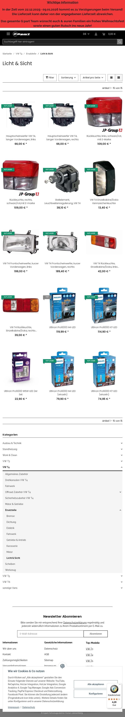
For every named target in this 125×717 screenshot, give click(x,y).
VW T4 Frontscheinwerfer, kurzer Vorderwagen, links (21, 265)
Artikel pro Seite (91, 77)
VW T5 (6, 576)
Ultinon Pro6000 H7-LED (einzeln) (104, 392)
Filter (50, 77)
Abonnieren (96, 633)
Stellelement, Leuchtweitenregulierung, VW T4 (62, 201)
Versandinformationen (14, 666)
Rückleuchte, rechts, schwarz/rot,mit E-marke (21, 201)
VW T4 (6, 467)
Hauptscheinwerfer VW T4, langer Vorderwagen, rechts (62, 137)
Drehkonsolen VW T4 (16, 480)
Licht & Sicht (13, 558)
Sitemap (48, 660)
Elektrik (10, 528)
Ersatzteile (10, 510)
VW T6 (6, 582)
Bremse (10, 516)
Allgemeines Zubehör (16, 474)
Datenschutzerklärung (75, 622)
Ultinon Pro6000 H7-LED (104, 327)
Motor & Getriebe (14, 504)
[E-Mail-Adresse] (50, 633)
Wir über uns (9, 648)
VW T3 (6, 461)
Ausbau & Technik (12, 443)
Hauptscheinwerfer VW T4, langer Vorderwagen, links (21, 137)
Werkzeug (10, 570)
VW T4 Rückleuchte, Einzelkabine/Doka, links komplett (104, 265)
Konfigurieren (96, 693)
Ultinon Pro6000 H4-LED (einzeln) (62, 392)
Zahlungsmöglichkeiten (15, 660)
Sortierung (67, 77)
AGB (46, 654)
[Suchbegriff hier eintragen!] (60, 42)
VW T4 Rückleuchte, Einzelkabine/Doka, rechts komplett (20, 329)
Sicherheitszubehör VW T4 (19, 498)
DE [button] (84, 34)
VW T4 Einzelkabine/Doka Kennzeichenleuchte (104, 201)
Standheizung (10, 449)
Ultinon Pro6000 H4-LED (62, 327)
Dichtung (11, 522)
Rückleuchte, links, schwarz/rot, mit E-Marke (104, 137)
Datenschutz (51, 648)
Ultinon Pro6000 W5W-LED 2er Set (21, 392)
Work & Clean (10, 455)
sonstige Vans (10, 588)
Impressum (13, 707)
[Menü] (120, 685)
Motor (9, 552)
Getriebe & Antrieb (16, 540)
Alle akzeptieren (96, 684)
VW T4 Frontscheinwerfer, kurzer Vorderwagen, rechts (62, 265)
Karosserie (12, 546)
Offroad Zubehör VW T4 (18, 492)
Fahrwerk (10, 486)
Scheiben (10, 564)
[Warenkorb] (109, 34)
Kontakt (7, 654)
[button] (96, 34)
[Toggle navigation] (8, 32)
